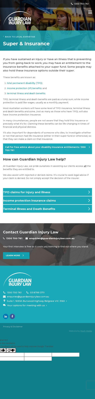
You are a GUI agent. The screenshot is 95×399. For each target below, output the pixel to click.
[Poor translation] (11, 350)
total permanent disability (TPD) (24, 83)
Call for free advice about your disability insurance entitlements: (45, 149)
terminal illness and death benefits (26, 93)
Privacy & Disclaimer (13, 326)
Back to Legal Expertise (19, 36)
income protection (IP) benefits (24, 88)
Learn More (13, 255)
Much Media (86, 331)
